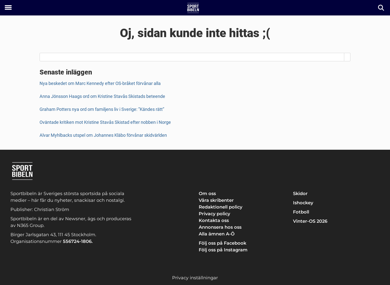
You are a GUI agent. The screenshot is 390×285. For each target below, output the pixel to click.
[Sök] (381, 8)
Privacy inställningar (195, 278)
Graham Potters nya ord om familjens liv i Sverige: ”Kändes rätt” (102, 109)
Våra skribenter (216, 200)
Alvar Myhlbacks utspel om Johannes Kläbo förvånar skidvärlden (103, 135)
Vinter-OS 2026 (310, 221)
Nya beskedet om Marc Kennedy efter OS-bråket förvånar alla (100, 83)
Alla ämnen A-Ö (217, 234)
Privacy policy (214, 213)
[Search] (347, 57)
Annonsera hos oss (220, 227)
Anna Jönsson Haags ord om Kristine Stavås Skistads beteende (102, 96)
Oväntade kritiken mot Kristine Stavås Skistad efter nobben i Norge (105, 122)
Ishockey (303, 203)
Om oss (207, 193)
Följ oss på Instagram (223, 250)
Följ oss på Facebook (222, 243)
